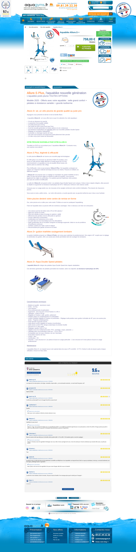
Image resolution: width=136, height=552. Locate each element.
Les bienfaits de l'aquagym (37, 541)
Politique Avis (79, 539)
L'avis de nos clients (35, 539)
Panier (104, 2)
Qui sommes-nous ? (35, 533)
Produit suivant (74, 497)
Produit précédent (62, 497)
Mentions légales (79, 535)
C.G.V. (77, 537)
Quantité (62, 45)
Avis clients (29, 359)
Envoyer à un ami (67, 68)
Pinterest (79, 64)
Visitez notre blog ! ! (102, 542)
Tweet (63, 64)
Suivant (25, 78)
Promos (55, 537)
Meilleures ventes (58, 535)
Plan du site (56, 539)
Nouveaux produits (58, 533)
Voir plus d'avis (68, 489)
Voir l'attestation (33, 372)
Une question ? (34, 537)
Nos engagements (35, 535)
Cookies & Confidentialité (82, 541)
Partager (70, 64)
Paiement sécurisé (80, 533)
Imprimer (65, 70)
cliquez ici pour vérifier (81, 513)
